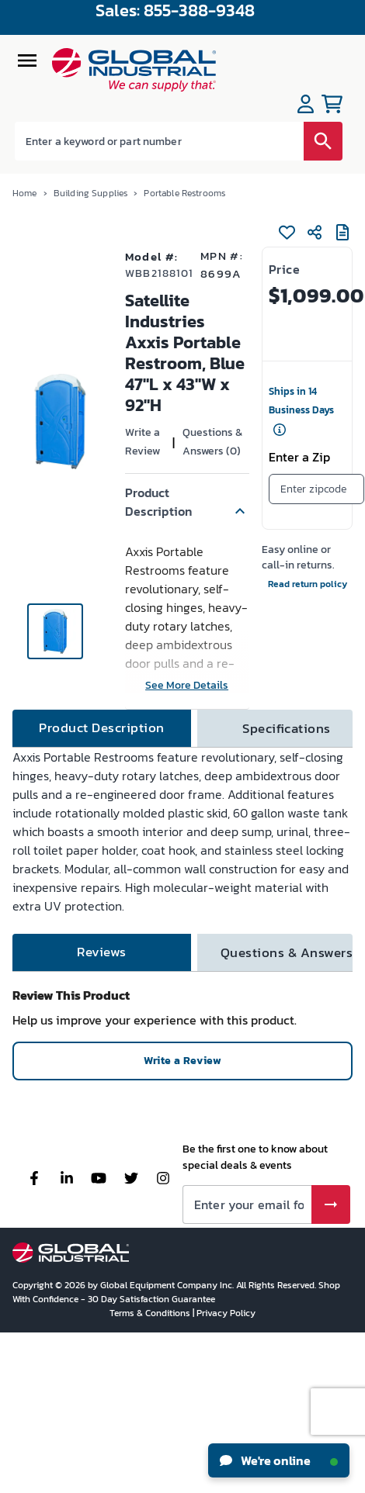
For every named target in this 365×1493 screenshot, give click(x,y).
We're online (279, 1460)
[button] (187, 502)
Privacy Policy (225, 1313)
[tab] (101, 728)
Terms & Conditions (151, 1313)
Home (24, 193)
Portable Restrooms (184, 193)
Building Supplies (91, 193)
